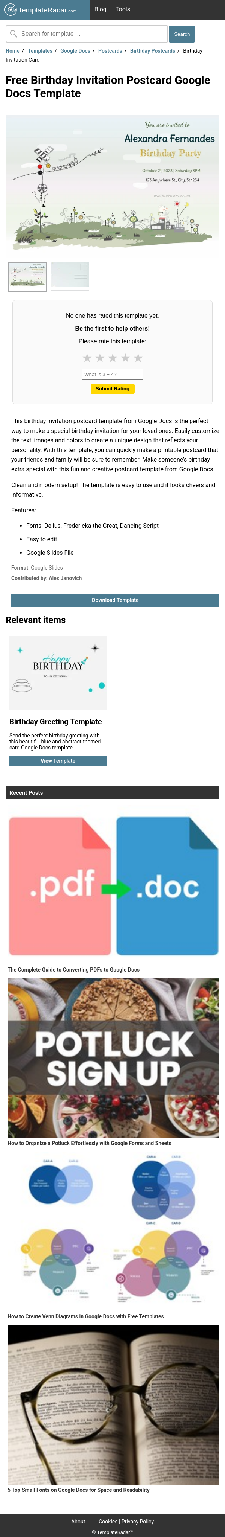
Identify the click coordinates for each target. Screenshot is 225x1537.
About (78, 1522)
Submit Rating (112, 388)
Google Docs (75, 51)
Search (182, 34)
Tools (123, 9)
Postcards (110, 51)
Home (13, 51)
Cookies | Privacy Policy (126, 1522)
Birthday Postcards (152, 51)
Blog (100, 9)
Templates (40, 51)
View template (57, 761)
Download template (115, 600)
